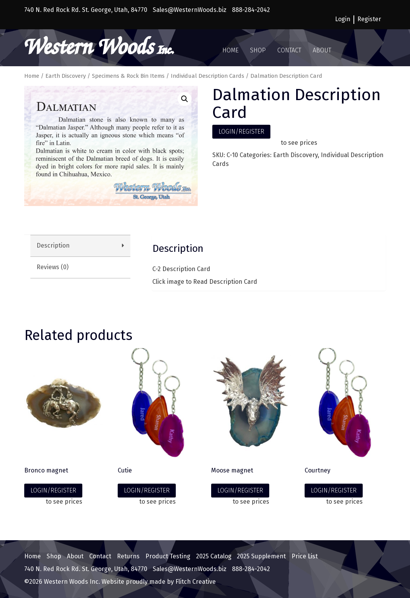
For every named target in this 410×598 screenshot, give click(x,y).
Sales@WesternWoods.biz (190, 9)
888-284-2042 (251, 9)
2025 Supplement (261, 556)
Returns (128, 556)
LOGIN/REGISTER (241, 131)
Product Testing (167, 556)
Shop (258, 50)
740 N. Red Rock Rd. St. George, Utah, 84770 (85, 9)
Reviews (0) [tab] (52, 267)
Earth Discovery (65, 75)
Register (369, 19)
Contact (289, 50)
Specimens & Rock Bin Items (128, 75)
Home (230, 50)
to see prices (299, 142)
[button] (185, 99)
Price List (305, 556)
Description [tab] (53, 245)
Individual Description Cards (207, 75)
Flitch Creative (195, 581)
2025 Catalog (214, 556)
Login (342, 19)
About (322, 50)
